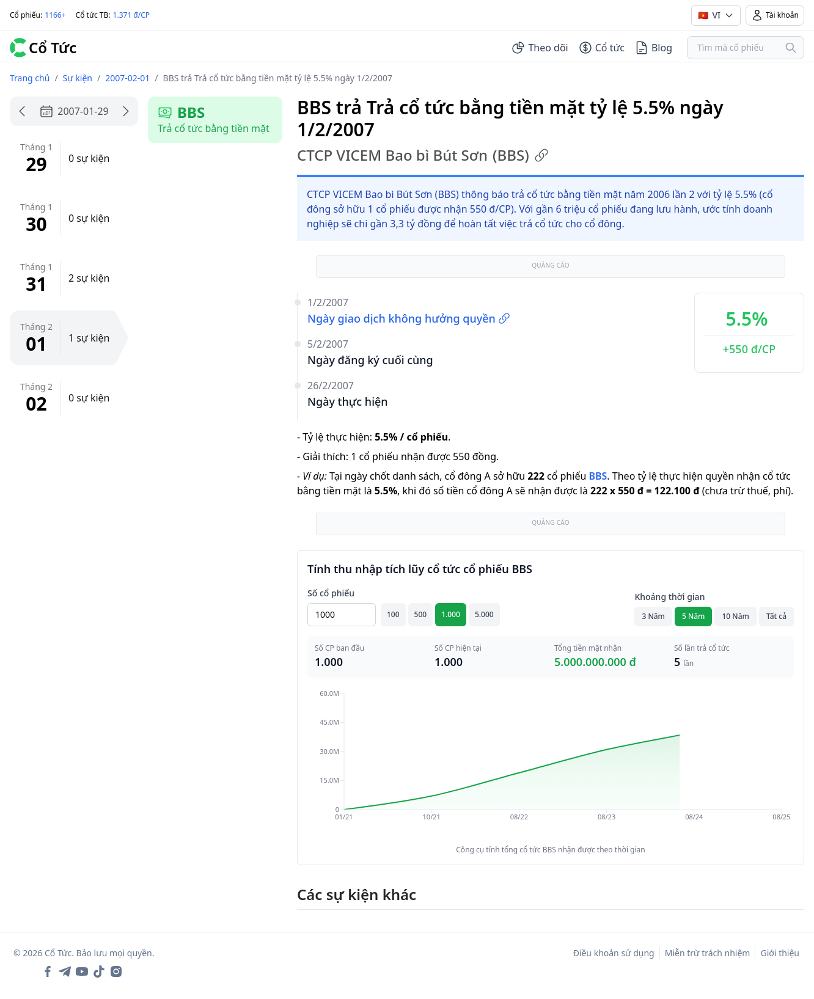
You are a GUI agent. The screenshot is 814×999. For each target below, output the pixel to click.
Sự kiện (77, 78)
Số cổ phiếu (330, 593)
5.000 (484, 614)
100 (393, 614)
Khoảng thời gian (669, 596)
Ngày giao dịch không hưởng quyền (408, 318)
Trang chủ (30, 78)
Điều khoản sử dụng (613, 953)
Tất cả (776, 616)
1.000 (450, 614)
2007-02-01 (127, 78)
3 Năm (653, 616)
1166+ (55, 15)
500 (420, 614)
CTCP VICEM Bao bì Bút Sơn (423, 155)
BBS (597, 476)
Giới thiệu (779, 953)
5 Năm (693, 616)
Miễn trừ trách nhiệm (707, 953)
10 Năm (735, 616)
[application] (550, 763)
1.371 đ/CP (131, 15)
